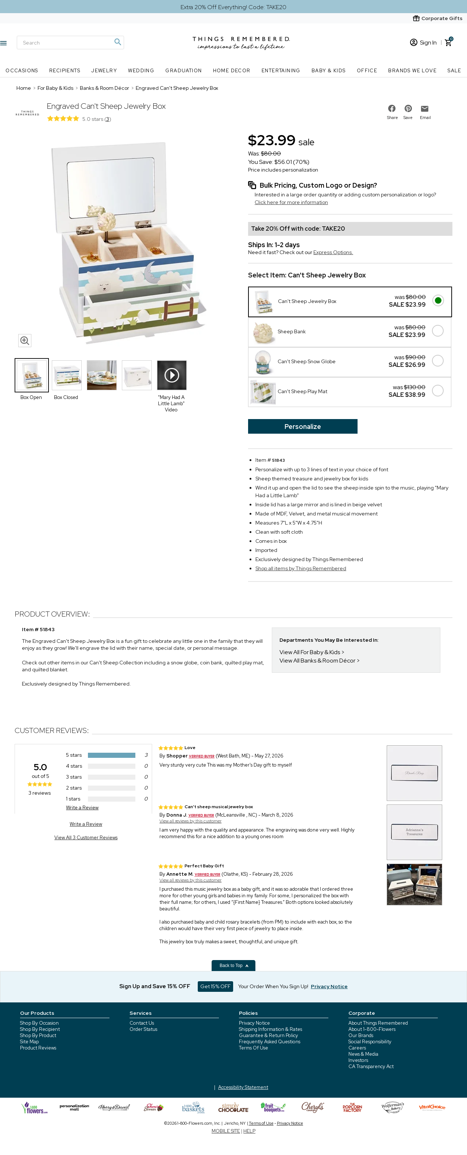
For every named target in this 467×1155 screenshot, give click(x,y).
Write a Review (82, 808)
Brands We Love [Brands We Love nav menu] (412, 71)
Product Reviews (38, 1048)
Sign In (423, 42)
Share (392, 117)
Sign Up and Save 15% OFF (154, 986)
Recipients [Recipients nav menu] (64, 71)
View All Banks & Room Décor (317, 660)
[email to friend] (424, 109)
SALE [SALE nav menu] (455, 71)
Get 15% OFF (215, 986)
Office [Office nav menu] (367, 71)
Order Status (143, 1029)
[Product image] (124, 240)
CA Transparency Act (371, 1066)
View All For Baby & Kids (309, 652)
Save (408, 117)
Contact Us (142, 1023)
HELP (249, 1131)
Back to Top (234, 965)
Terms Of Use (253, 1048)
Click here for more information (291, 202)
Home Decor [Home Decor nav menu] (232, 71)
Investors (358, 1060)
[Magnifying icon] (117, 42)
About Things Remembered (378, 1023)
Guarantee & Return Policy (268, 1035)
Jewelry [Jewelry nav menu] (104, 71)
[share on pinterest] (408, 108)
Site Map (29, 1042)
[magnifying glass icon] (24, 340)
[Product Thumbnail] (32, 375)
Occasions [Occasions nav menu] (21, 71)
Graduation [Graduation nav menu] (183, 71)
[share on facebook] (391, 108)
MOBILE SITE (226, 1131)
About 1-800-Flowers (371, 1029)
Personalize (303, 426)
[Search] (70, 42)
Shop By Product (38, 1035)
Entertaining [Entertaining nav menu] (281, 71)
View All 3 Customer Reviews (85, 837)
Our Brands (360, 1035)
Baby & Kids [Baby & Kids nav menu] (329, 71)
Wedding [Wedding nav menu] (141, 71)
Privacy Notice (254, 1023)
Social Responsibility (369, 1042)
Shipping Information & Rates (270, 1029)
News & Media (363, 1054)
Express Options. (333, 252)
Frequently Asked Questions (269, 1042)
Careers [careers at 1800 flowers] (357, 1048)
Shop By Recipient (40, 1029)
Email (425, 117)
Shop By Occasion (39, 1023)
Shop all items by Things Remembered (300, 568)
